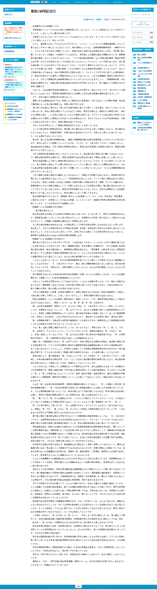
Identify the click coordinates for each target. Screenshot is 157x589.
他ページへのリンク (100, 2)
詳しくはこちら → (10, 76)
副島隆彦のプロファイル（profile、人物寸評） (15, 110)
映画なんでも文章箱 (143, 82)
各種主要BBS (117, 2)
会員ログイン (8, 14)
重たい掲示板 (141, 54)
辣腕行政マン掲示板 (143, 103)
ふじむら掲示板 (142, 100)
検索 (151, 32)
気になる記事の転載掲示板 (144, 59)
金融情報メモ (141, 91)
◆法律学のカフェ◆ (143, 85)
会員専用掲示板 (9, 51)
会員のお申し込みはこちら (12, 38)
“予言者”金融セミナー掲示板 (144, 107)
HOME (54, 2)
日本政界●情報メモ (143, 68)
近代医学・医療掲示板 (144, 97)
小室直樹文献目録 (143, 94)
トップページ (11, 103)
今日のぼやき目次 (12, 106)
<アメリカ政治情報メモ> (144, 64)
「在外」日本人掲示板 (144, 71)
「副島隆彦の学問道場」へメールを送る (15, 118)
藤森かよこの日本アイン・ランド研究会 (144, 124)
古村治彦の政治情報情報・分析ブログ (144, 129)
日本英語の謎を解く (143, 79)
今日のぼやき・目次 (81, 2)
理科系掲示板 (141, 88)
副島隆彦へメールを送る (15, 114)
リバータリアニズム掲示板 (144, 75)
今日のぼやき (64, 2)
